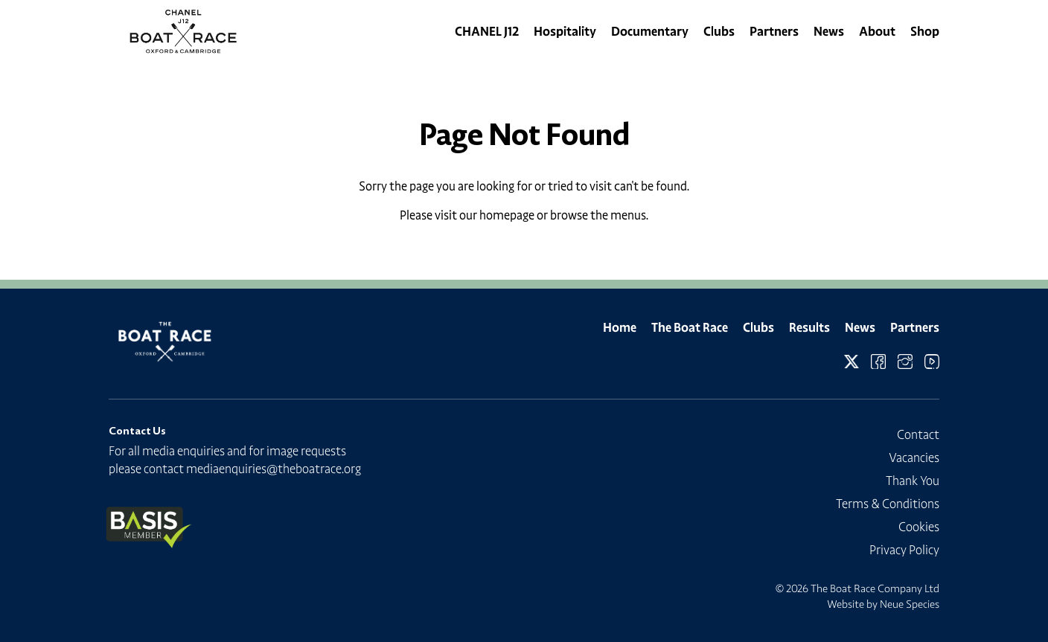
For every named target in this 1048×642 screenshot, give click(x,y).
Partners (774, 31)
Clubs (719, 31)
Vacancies (914, 457)
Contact (918, 434)
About (877, 31)
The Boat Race (689, 327)
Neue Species (909, 604)
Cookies (918, 526)
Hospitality (565, 31)
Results (809, 327)
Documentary (649, 31)
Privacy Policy (904, 549)
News (829, 31)
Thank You (912, 480)
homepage (506, 215)
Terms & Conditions (887, 503)
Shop (924, 31)
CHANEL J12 (487, 31)
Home (619, 327)
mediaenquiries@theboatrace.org (273, 468)
